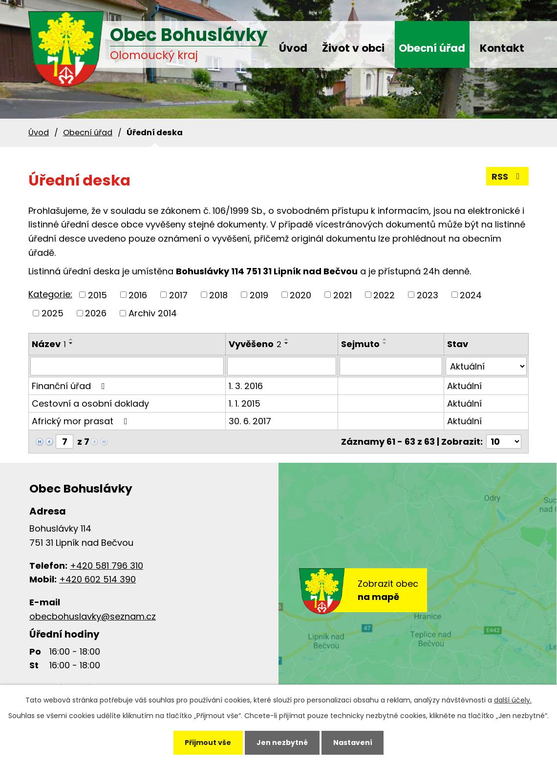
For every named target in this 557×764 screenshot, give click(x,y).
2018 (218, 295)
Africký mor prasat (81, 421)
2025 (53, 313)
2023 (427, 295)
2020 (300, 295)
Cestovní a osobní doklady (90, 403)
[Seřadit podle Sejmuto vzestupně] (385, 339)
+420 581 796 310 (106, 565)
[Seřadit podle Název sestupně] (71, 343)
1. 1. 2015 (244, 403)
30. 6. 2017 (250, 421)
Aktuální (464, 386)
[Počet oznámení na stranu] (503, 441)
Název (49, 344)
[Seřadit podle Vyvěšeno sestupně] (286, 343)
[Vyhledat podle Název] (127, 366)
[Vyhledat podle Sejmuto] (391, 366)
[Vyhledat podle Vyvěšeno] (282, 366)
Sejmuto (360, 344)
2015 (97, 295)
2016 (138, 295)
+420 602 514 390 (97, 579)
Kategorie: (50, 294)
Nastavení (352, 742)
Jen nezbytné (282, 742)
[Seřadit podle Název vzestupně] (71, 339)
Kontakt (502, 48)
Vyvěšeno (255, 344)
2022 (384, 295)
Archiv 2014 (153, 313)
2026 (96, 313)
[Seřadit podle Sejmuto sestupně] (385, 343)
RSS (508, 176)
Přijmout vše (208, 742)
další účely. (513, 700)
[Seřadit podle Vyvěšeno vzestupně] (286, 339)
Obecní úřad (432, 48)
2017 (178, 295)
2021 (342, 295)
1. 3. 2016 (246, 386)
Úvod (293, 48)
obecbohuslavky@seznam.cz (92, 616)
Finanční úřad (70, 386)
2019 (259, 295)
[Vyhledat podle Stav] (486, 366)
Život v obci (353, 48)
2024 (471, 295)
